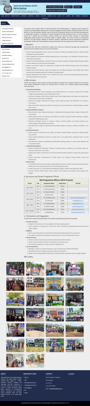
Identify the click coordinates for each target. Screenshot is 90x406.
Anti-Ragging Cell (6, 67)
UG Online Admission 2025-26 (55, 7)
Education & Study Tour (7, 43)
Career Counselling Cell (7, 31)
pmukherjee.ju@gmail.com (78, 209)
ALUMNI (68, 15)
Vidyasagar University (30, 385)
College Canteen (6, 52)
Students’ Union (6, 76)
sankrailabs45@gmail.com (55, 388)
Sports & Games (6, 49)
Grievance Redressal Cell (8, 64)
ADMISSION (31, 15)
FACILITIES (43, 15)
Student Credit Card (7, 37)
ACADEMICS (24, 15)
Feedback (78, 15)
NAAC (55, 15)
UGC (25, 380)
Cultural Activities (6, 40)
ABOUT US (7, 15)
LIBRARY (37, 15)
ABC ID (26, 377)
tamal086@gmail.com (78, 200)
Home (2, 15)
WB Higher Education (30, 382)
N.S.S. (3, 46)
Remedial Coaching (6, 55)
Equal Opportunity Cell (7, 70)
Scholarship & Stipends (7, 28)
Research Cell (5, 58)
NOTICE (60, 15)
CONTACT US (45, 18)
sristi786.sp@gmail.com (78, 206)
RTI (64, 15)
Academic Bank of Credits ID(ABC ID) (56, 10)
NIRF (73, 15)
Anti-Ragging (27, 388)
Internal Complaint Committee (9, 34)
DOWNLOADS (85, 15)
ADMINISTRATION (15, 15)
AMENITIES (49, 15)
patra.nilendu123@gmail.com (78, 212)
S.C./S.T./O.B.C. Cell (6, 73)
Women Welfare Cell (7, 61)
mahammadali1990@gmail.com (78, 197)
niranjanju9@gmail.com (78, 203)
